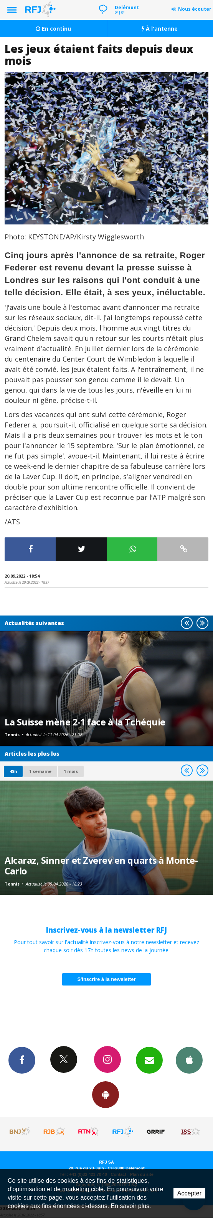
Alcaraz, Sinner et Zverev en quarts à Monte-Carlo (101, 865)
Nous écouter (194, 9)
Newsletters (149, 1060)
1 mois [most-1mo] (71, 771)
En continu (53, 28)
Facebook (21, 1060)
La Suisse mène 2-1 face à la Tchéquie (85, 722)
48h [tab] (13, 771)
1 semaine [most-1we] (40, 771)
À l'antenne (160, 28)
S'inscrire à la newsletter (107, 979)
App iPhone (189, 1060)
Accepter (189, 1193)
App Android (105, 1094)
